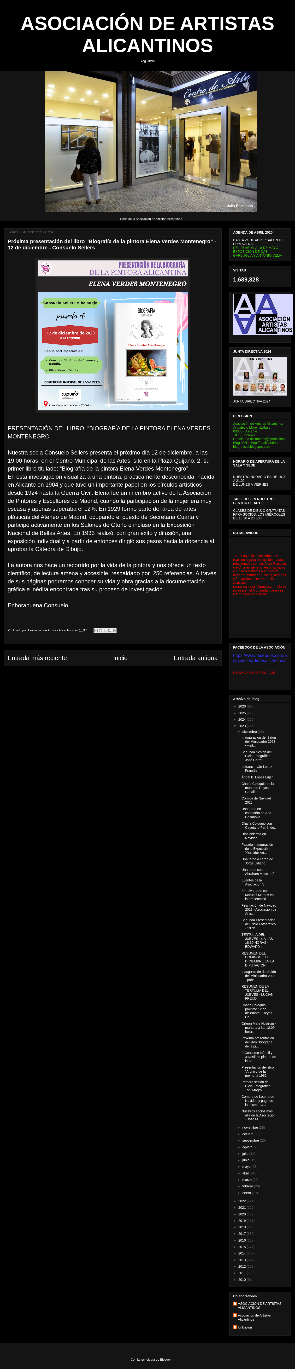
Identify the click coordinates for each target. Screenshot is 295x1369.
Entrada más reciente (37, 657)
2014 (242, 1253)
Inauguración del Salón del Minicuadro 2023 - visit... (259, 742)
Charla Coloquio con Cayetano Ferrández (259, 825)
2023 (242, 726)
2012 (242, 1266)
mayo (246, 1166)
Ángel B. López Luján (257, 777)
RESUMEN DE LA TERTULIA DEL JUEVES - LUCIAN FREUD (257, 992)
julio (245, 1154)
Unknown (245, 1327)
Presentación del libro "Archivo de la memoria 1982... (258, 1071)
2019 (242, 1221)
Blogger (165, 1359)
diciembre (250, 732)
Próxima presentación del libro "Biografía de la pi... (258, 1042)
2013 (242, 1260)
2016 (242, 1240)
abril (245, 1173)
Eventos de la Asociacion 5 (253, 882)
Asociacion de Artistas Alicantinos (254, 1317)
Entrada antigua (196, 657)
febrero (248, 1186)
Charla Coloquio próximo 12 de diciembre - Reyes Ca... (257, 1011)
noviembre (250, 1127)
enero (247, 1193)
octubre (248, 1134)
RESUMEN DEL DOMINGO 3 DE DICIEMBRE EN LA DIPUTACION (258, 959)
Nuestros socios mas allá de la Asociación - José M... (259, 1115)
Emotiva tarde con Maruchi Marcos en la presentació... (258, 895)
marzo (247, 1180)
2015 (242, 1247)
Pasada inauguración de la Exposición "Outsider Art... (257, 849)
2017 (242, 1234)
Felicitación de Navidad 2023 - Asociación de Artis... (259, 909)
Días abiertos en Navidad (254, 836)
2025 (242, 713)
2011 (242, 1273)
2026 (242, 706)
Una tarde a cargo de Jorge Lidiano (257, 861)
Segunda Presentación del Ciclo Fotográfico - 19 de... (259, 924)
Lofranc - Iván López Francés (257, 769)
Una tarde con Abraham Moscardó (258, 872)
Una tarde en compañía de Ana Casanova (256, 813)
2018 (242, 1227)
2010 (242, 1280)
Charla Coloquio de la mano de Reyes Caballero (258, 788)
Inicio (120, 657)
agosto (247, 1147)
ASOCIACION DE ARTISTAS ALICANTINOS (260, 1306)
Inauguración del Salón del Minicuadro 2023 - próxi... (259, 976)
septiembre (251, 1140)
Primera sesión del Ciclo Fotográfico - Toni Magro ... (257, 1086)
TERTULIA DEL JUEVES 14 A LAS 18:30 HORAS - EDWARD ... (257, 941)
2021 (242, 1207)
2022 (242, 1201)
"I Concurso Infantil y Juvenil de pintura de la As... (259, 1057)
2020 (242, 1214)
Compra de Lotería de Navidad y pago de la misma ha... (258, 1101)
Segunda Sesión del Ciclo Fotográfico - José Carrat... (257, 756)
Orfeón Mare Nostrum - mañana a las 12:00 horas (259, 1028)
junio (246, 1160)
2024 (242, 719)
